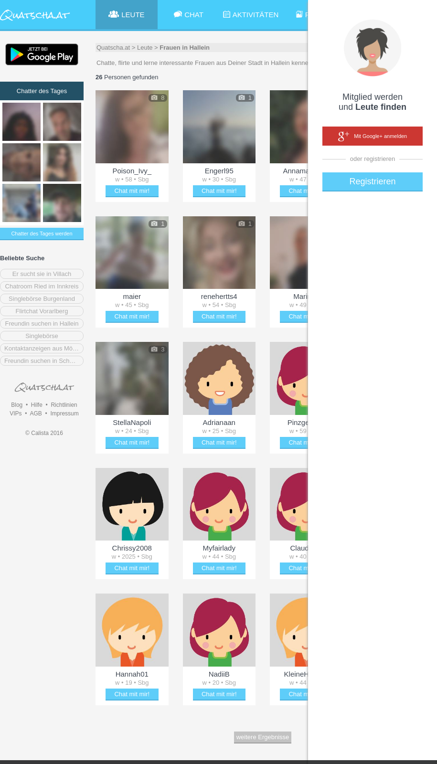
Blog (16, 405)
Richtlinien (64, 405)
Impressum (64, 413)
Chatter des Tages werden (41, 233)
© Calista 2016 (44, 433)
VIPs (15, 413)
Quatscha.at (113, 47)
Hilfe (37, 405)
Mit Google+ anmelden (372, 136)
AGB (36, 413)
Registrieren (372, 181)
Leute (145, 47)
